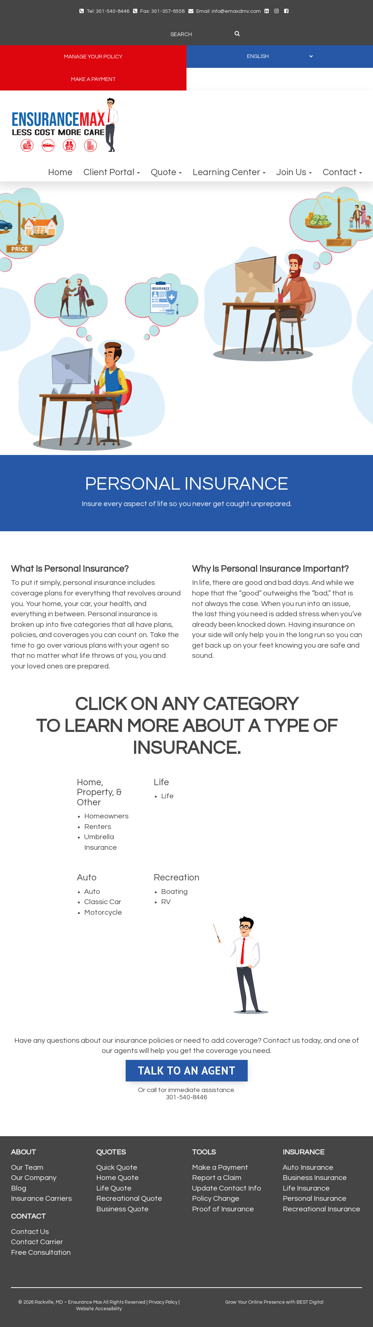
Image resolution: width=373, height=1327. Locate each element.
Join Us (294, 172)
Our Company (33, 1177)
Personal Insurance (314, 1198)
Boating (174, 891)
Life (167, 796)
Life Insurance (306, 1188)
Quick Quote (116, 1167)
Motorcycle (103, 912)
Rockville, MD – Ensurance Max (68, 1302)
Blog (18, 1188)
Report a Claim (217, 1177)
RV (166, 902)
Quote (166, 172)
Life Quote (113, 1188)
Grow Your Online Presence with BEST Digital (274, 1302)
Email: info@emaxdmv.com (224, 11)
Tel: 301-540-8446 (104, 11)
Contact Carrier (37, 1242)
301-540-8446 (186, 1097)
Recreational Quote (129, 1198)
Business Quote (122, 1209)
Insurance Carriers (41, 1198)
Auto (92, 891)
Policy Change (215, 1198)
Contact (342, 172)
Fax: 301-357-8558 (159, 11)
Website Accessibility (99, 1308)
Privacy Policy (163, 1302)
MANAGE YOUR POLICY (93, 56)
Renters (97, 826)
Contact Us (30, 1231)
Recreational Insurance (321, 1209)
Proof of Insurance (223, 1209)
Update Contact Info (226, 1188)
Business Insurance (315, 1177)
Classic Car (102, 902)
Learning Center (229, 172)
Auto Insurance (308, 1167)
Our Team (27, 1167)
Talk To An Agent (187, 1070)
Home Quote (117, 1177)
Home (60, 172)
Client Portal (111, 172)
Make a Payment (220, 1167)
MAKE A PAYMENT (93, 79)
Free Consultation (41, 1252)
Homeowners (106, 816)
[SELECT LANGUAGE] (280, 56)
